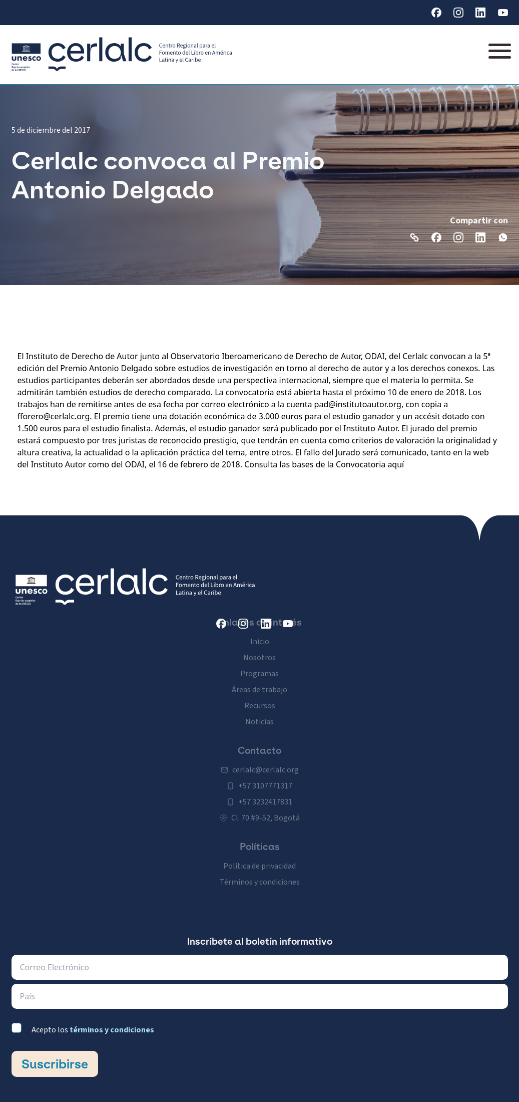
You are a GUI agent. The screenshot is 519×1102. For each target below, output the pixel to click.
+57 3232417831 (265, 791)
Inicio (259, 631)
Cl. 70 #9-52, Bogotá (265, 807)
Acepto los (93, 1029)
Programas (259, 663)
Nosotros (259, 647)
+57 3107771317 (265, 775)
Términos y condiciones (260, 872)
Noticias (259, 711)
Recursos (259, 695)
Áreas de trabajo (259, 679)
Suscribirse (55, 1064)
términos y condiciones (112, 1029)
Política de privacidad (259, 856)
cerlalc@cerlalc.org (265, 759)
